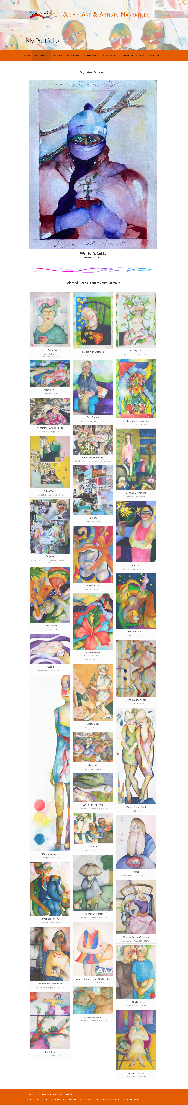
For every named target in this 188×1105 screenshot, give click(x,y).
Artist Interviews (110, 55)
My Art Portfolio (41, 55)
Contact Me (153, 55)
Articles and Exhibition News (66, 55)
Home (27, 55)
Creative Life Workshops (133, 55)
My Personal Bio (90, 55)
